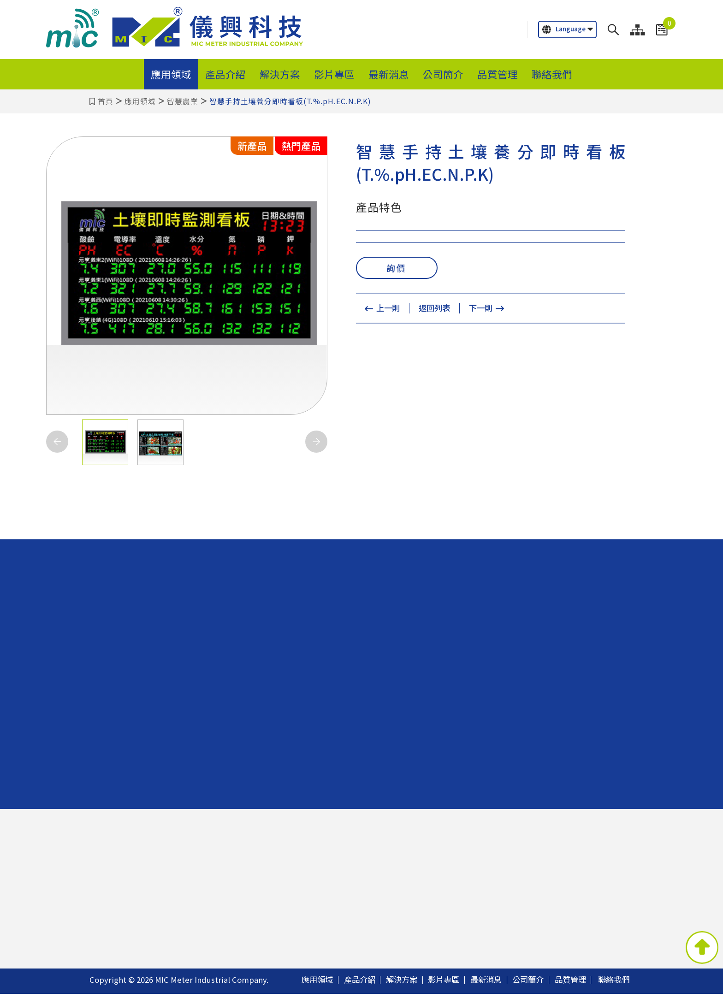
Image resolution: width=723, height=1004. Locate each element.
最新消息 (388, 74)
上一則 (386, 310)
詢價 (396, 268)
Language (564, 29)
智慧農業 (182, 101)
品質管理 (497, 74)
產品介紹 (225, 74)
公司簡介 (443, 74)
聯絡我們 (552, 74)
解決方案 (280, 74)
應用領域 (171, 74)
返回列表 (434, 310)
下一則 (482, 310)
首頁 (105, 101)
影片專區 (334, 74)
